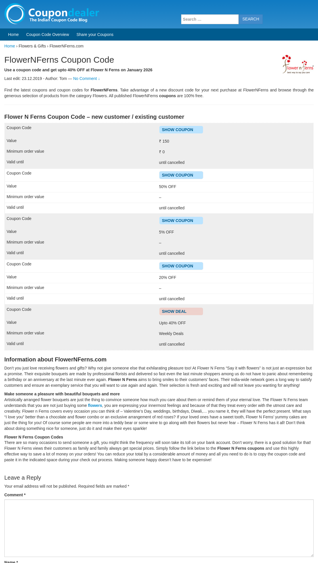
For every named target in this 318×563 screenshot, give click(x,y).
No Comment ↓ (86, 78)
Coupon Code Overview (47, 34)
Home (13, 34)
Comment (15, 495)
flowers (95, 405)
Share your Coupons (94, 34)
